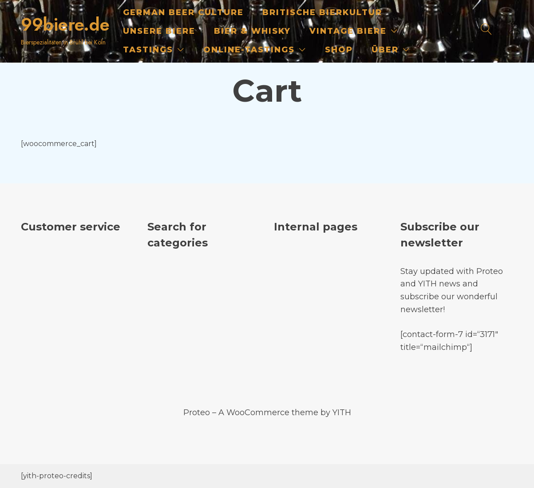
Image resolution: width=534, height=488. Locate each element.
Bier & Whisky (252, 31)
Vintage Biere (348, 31)
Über (385, 50)
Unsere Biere (159, 31)
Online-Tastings (249, 50)
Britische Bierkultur (322, 12)
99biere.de (65, 24)
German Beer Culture (183, 12)
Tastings (148, 50)
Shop (339, 50)
